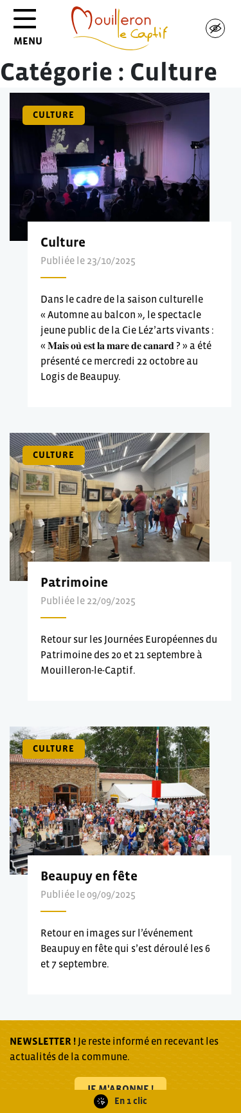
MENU (27, 31)
